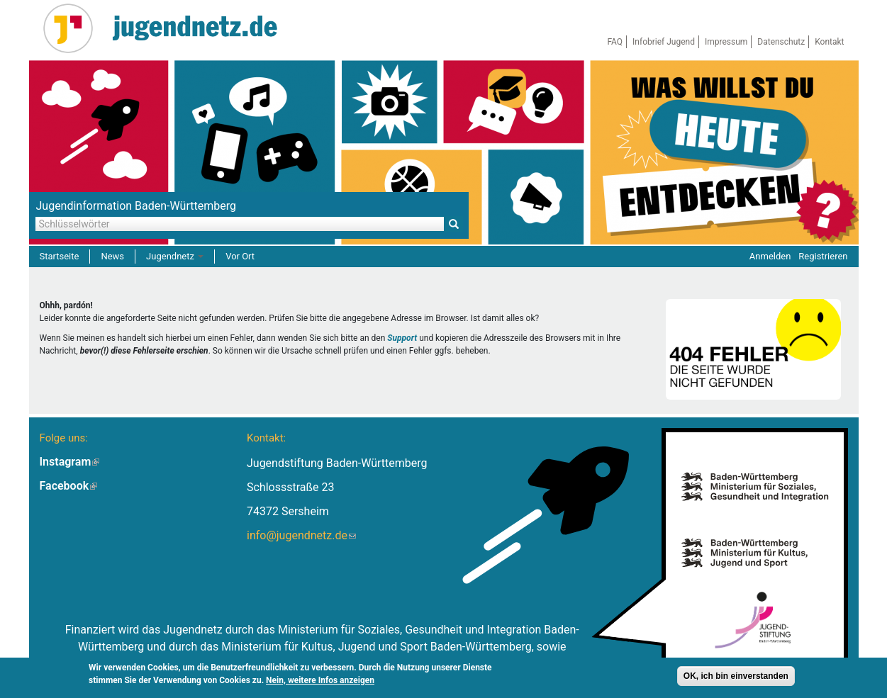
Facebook (69, 485)
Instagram (70, 461)
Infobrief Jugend (663, 42)
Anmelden (770, 256)
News (112, 256)
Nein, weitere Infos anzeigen (320, 681)
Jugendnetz (174, 256)
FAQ (615, 42)
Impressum (726, 42)
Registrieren (822, 256)
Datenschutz (781, 42)
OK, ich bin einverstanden (736, 677)
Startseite (59, 256)
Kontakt (829, 42)
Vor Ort (240, 256)
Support (402, 338)
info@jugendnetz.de (301, 535)
